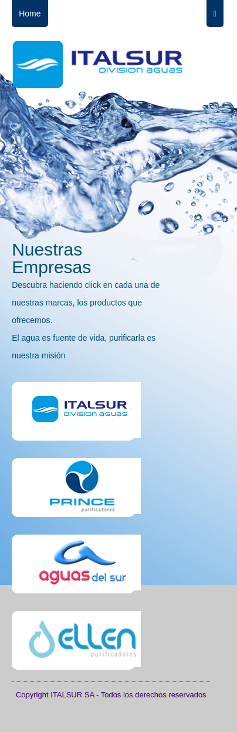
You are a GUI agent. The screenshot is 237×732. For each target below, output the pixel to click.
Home (29, 13)
